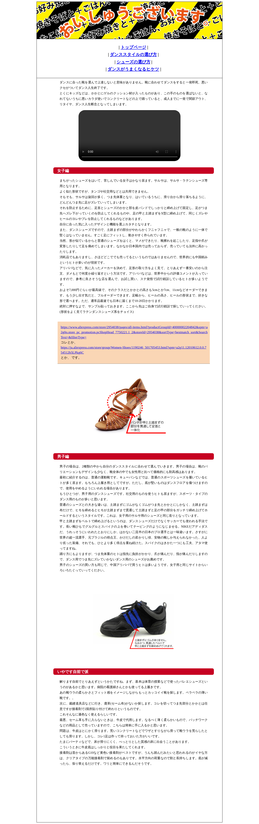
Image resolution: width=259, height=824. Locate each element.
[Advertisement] (130, 789)
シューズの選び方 (133, 62)
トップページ (133, 47)
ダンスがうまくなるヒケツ (133, 69)
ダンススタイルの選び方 (133, 54)
